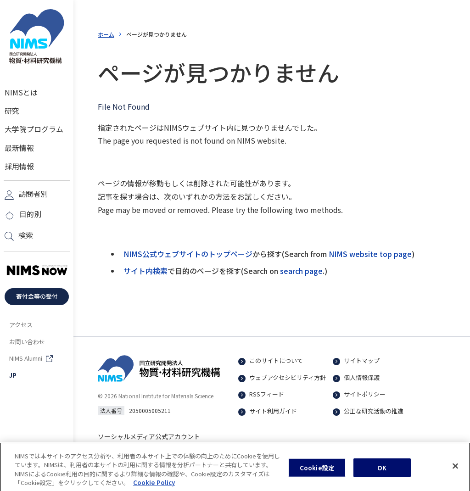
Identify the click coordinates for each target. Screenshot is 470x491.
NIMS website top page (370, 253)
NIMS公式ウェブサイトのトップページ (187, 253)
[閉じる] (455, 470)
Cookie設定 (317, 472)
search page (301, 270)
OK (381, 472)
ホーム (106, 34)
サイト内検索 (145, 270)
